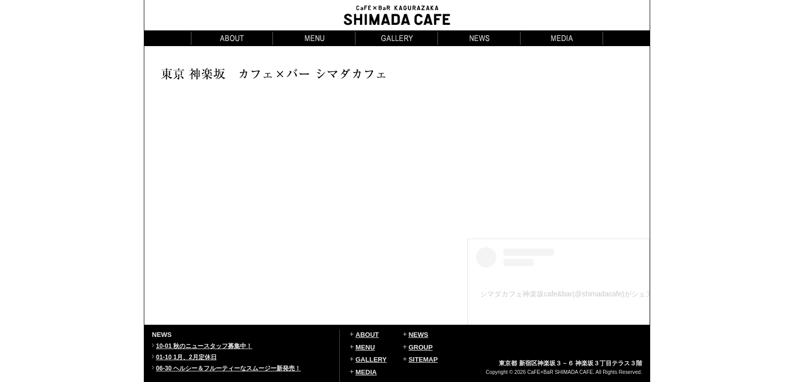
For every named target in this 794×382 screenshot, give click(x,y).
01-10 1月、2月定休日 (186, 357)
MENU (365, 347)
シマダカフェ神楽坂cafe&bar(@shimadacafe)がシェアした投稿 (580, 294)
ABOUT (367, 334)
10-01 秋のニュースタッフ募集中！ (204, 346)
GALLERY (371, 359)
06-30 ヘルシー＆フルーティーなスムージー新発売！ (228, 368)
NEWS (418, 334)
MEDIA (366, 372)
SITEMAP (423, 359)
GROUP (421, 347)
